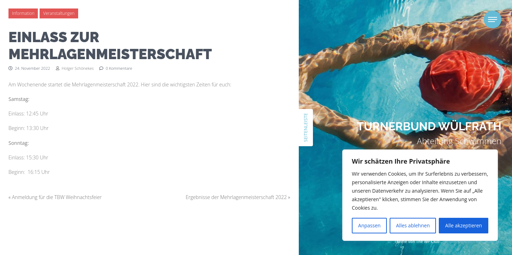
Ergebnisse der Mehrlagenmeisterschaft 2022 (236, 197)
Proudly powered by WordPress (472, 241)
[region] (420, 195)
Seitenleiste (305, 127)
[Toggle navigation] (492, 19)
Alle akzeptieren (463, 225)
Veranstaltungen (58, 13)
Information (23, 13)
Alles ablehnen (413, 225)
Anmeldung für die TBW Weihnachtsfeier (57, 197)
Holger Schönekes (75, 68)
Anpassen (369, 225)
